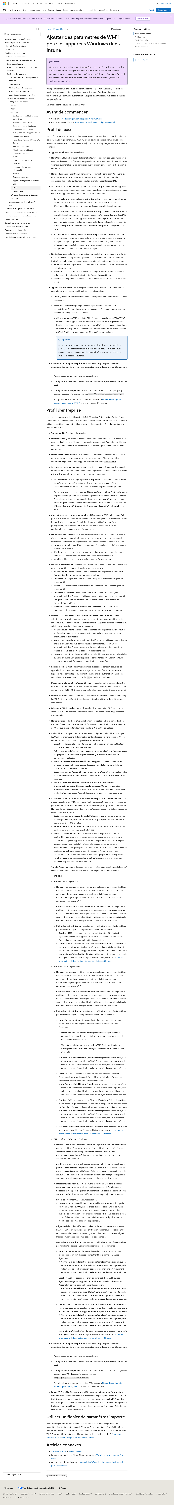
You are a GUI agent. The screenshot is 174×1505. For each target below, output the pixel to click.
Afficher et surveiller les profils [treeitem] (20, 88)
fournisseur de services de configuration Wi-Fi (95, 122)
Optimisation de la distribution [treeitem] (24, 126)
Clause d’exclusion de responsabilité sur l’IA (19, 1494)
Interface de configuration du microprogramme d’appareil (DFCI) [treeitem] (26, 131)
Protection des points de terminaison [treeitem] (22, 162)
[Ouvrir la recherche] (157, 3)
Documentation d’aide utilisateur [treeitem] (17, 230)
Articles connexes (141, 47)
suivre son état (75, 1451)
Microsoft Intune (59, 29)
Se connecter (166, 3)
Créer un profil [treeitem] (14, 84)
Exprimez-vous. (143, 18)
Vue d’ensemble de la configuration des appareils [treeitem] (24, 79)
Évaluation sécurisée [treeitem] (20, 177)
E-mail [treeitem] (15, 156)
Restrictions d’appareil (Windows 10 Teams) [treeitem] (26, 141)
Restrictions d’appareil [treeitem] (21, 136)
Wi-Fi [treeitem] (15, 188)
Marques (6, 1497)
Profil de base (140, 37)
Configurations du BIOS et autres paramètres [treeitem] (25, 117)
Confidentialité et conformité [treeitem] (16, 233)
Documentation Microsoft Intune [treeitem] (17, 39)
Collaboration (71, 1494)
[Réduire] (37, 29)
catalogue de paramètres (60, 81)
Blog (59, 1494)
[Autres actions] (125, 29)
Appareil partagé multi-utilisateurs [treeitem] (26, 180)
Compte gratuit (164, 10)
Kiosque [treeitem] (16, 173)
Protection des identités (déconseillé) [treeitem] (22, 168)
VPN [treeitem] (14, 184)
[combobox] (21, 34)
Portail (151, 10)
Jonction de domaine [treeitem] (21, 146)
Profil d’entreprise (141, 40)
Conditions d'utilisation (144, 1494)
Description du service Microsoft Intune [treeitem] (20, 237)
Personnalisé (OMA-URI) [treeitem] (22, 122)
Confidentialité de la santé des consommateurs (113, 1494)
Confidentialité (84, 1494)
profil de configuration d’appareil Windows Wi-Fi (80, 118)
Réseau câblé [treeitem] (18, 191)
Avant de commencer (143, 33)
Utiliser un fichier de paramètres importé (150, 43)
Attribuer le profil (58, 1451)
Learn (49, 29)
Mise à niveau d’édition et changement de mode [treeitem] (23, 151)
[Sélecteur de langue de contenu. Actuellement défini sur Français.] (8, 1488)
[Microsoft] (4, 3)
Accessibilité (160, 1494)
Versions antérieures (47, 1494)
